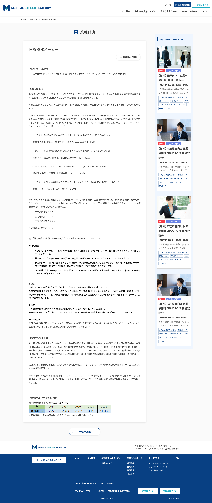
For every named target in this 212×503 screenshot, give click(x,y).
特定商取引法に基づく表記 (119, 491)
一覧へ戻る (85, 431)
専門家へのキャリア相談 (158, 463)
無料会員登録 (182, 4)
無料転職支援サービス (145, 11)
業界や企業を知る (168, 11)
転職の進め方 (106, 463)
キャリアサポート (189, 11)
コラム (205, 11)
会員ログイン (201, 4)
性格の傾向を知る (156, 470)
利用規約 (100, 491)
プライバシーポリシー (83, 491)
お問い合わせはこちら (49, 460)
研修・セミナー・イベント (158, 466)
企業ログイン (148, 491)
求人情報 (126, 11)
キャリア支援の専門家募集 (85, 483)
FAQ (168, 5)
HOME (23, 19)
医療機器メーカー (49, 19)
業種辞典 (33, 19)
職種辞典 (130, 470)
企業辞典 (130, 466)
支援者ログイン (170, 491)
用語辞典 (130, 473)
